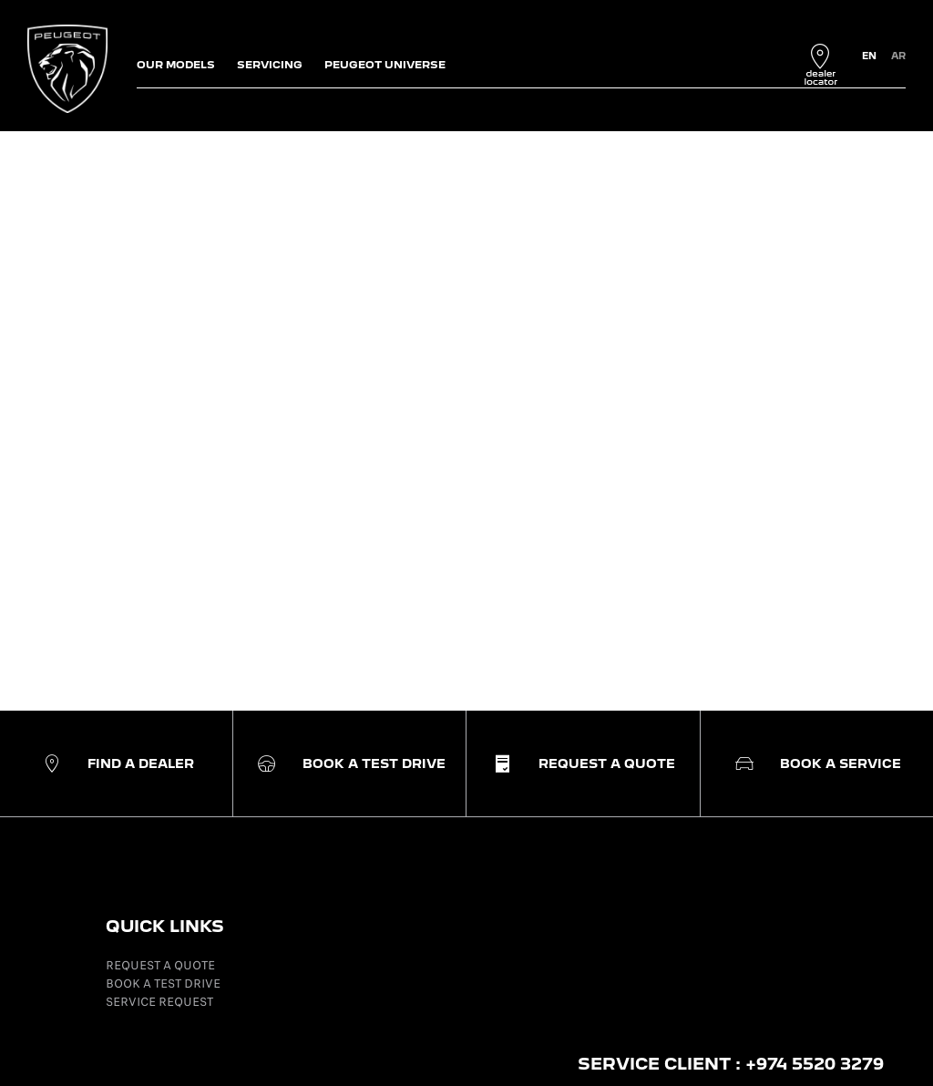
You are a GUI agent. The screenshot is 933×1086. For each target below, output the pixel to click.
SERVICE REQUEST (159, 1001)
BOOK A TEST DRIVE (163, 983)
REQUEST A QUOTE (160, 965)
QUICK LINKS (165, 926)
